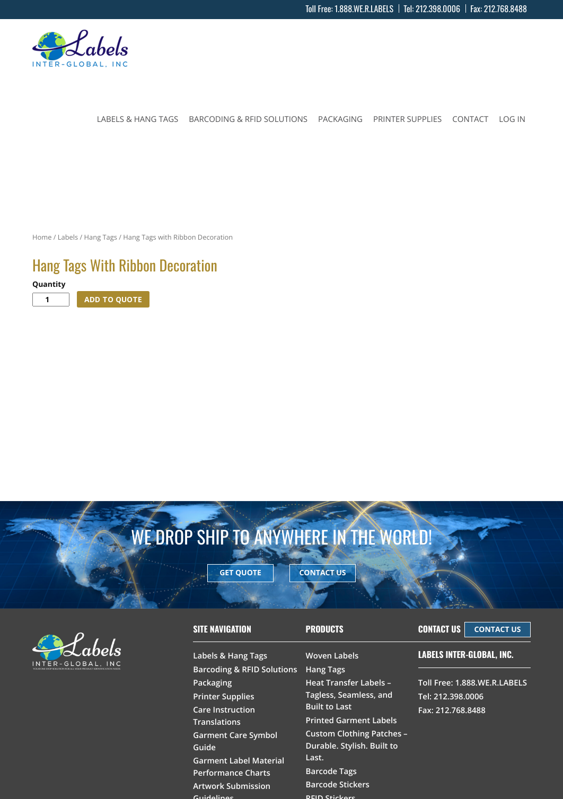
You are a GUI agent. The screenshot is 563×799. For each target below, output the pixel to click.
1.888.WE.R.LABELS (364, 8)
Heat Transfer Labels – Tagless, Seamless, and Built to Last (349, 695)
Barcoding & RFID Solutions (248, 120)
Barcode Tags (331, 771)
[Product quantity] (50, 299)
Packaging (340, 120)
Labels (68, 237)
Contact (470, 120)
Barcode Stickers (338, 784)
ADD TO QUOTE (113, 299)
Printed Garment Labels (351, 720)
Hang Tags (100, 237)
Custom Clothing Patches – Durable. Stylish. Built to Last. (357, 745)
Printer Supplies (407, 120)
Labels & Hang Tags (138, 120)
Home (41, 237)
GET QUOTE (240, 573)
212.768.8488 (505, 8)
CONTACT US (322, 573)
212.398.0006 (438, 8)
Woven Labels (332, 656)
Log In (512, 120)
